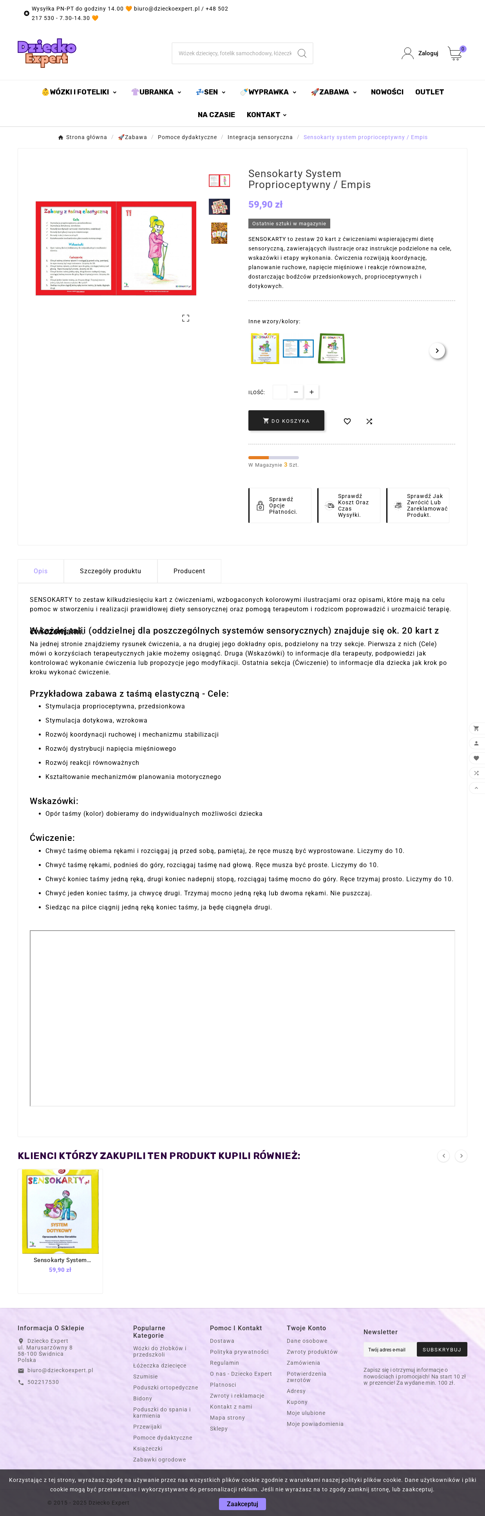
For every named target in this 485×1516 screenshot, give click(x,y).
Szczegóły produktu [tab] (110, 571)
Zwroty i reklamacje (237, 1396)
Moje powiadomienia (315, 1424)
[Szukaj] (232, 53)
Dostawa (222, 1341)
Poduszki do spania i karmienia (162, 1412)
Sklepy (219, 1428)
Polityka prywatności (239, 1352)
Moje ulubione (306, 1413)
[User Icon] (420, 53)
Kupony (297, 1402)
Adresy (296, 1391)
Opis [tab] (41, 571)
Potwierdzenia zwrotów (307, 1377)
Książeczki (148, 1448)
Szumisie (145, 1376)
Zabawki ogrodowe (159, 1459)
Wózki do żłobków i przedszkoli (159, 1351)
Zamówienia (303, 1363)
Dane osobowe (307, 1341)
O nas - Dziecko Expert (241, 1374)
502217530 (43, 1382)
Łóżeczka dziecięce (159, 1365)
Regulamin (224, 1363)
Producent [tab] (189, 571)
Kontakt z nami (231, 1407)
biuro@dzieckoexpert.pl (60, 1370)
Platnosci (223, 1385)
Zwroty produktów (312, 1352)
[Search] (302, 53)
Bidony (142, 1398)
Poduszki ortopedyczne (165, 1387)
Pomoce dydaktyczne (162, 1437)
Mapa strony (227, 1418)
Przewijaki (147, 1427)
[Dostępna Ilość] (280, 392)
